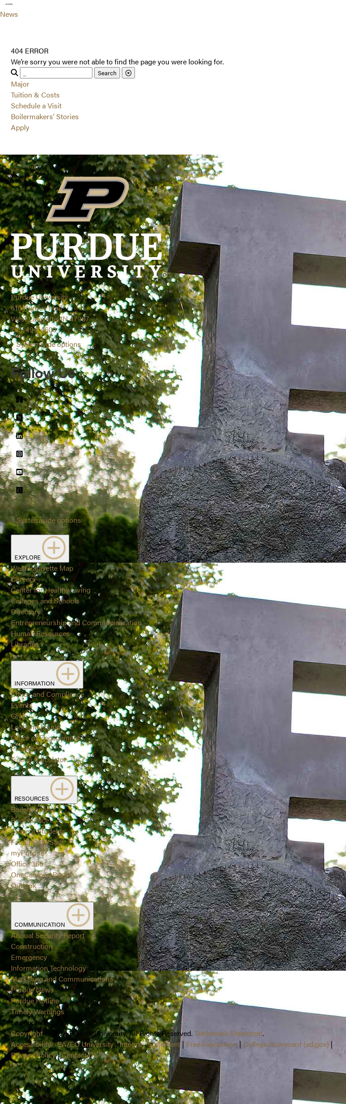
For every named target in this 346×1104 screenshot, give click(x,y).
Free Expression (211, 1044)
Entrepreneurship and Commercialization (76, 622)
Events (22, 705)
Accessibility (31, 1044)
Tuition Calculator (39, 759)
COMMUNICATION (52, 916)
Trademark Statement (228, 1033)
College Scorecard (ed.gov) (286, 1044)
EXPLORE (40, 548)
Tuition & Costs (35, 94)
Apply (20, 127)
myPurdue (27, 852)
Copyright (27, 1033)
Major (20, 83)
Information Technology (48, 968)
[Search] (56, 72)
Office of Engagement (45, 737)
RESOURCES (44, 789)
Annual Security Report (48, 935)
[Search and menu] (29, 11)
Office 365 (27, 863)
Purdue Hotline (35, 1000)
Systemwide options (48, 344)
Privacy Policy (33, 1055)
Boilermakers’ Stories (45, 116)
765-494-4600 (34, 329)
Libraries (25, 644)
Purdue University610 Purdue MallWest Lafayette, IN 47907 (50, 308)
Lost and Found (36, 726)
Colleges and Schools (45, 600)
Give (18, 715)
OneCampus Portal (41, 874)
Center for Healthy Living (51, 589)
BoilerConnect (33, 809)
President (26, 748)
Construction (32, 946)
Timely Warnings (37, 1011)
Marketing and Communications (62, 978)
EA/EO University (85, 1044)
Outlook (23, 885)
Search (107, 72)
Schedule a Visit (36, 105)
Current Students (38, 831)
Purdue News (32, 989)
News (9, 14)
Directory (26, 611)
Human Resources (40, 633)
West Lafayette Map (42, 568)
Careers (23, 579)
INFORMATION (47, 674)
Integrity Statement (150, 1044)
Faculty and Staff (37, 842)
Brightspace (30, 820)
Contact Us (79, 1055)
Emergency (29, 957)
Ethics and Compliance (47, 694)
